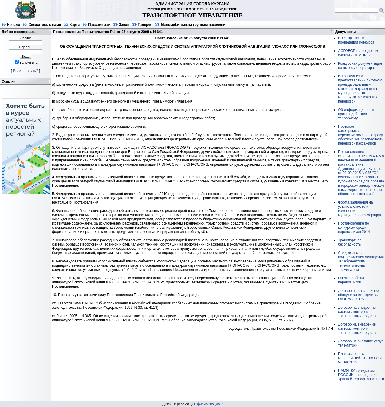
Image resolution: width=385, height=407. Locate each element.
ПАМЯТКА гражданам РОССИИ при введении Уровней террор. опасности (361, 375)
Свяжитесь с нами (44, 25)
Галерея (145, 25)
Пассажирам (99, 25)
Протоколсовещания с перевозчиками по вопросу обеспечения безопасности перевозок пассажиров (360, 134)
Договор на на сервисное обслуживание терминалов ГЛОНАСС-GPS (360, 295)
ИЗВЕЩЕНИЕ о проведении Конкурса (356, 40)
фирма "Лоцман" (210, 404)
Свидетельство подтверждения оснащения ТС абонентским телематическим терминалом (361, 261)
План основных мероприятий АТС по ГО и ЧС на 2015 (360, 358)
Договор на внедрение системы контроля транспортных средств (357, 311)
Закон (124, 25)
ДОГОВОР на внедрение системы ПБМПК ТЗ (358, 53)
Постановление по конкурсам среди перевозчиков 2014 (354, 227)
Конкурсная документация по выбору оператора (360, 65)
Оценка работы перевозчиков (351, 280)
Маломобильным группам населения (194, 25)
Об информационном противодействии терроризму (356, 114)
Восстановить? (25, 71)
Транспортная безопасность (350, 242)
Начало (13, 25)
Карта (74, 25)
